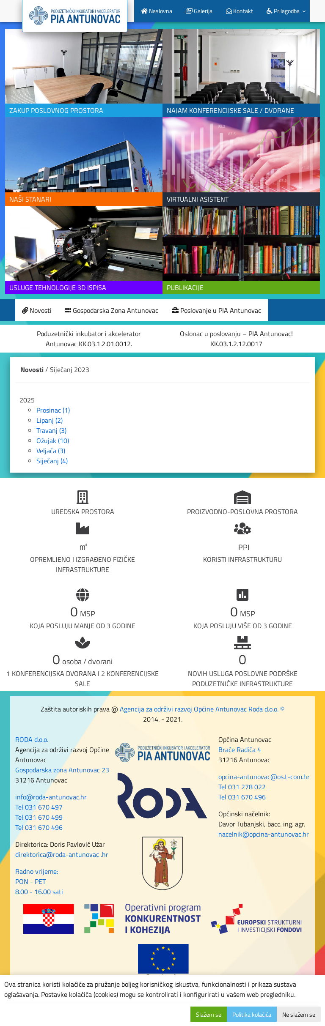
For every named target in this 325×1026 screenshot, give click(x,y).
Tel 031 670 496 (39, 827)
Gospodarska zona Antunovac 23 (62, 770)
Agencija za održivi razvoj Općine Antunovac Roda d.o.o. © (202, 709)
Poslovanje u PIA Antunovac (216, 310)
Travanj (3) (51, 430)
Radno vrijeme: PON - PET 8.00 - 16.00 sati (39, 881)
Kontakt (239, 10)
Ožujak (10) (52, 440)
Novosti (37, 310)
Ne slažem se (298, 1014)
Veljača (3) (50, 451)
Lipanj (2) (49, 420)
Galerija (199, 10)
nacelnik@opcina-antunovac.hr (263, 834)
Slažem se (208, 1014)
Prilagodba (283, 10)
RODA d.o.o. (31, 739)
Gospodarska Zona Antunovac (111, 310)
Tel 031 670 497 (39, 807)
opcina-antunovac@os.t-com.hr (264, 777)
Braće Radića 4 (239, 749)
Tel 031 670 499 (39, 817)
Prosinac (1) (53, 410)
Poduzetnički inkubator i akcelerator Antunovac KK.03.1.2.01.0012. (89, 338)
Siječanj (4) (52, 461)
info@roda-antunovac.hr (51, 797)
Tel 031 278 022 (242, 787)
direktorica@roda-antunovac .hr (61, 854)
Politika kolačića (251, 1014)
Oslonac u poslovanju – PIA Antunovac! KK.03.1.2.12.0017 (236, 338)
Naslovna (156, 10)
